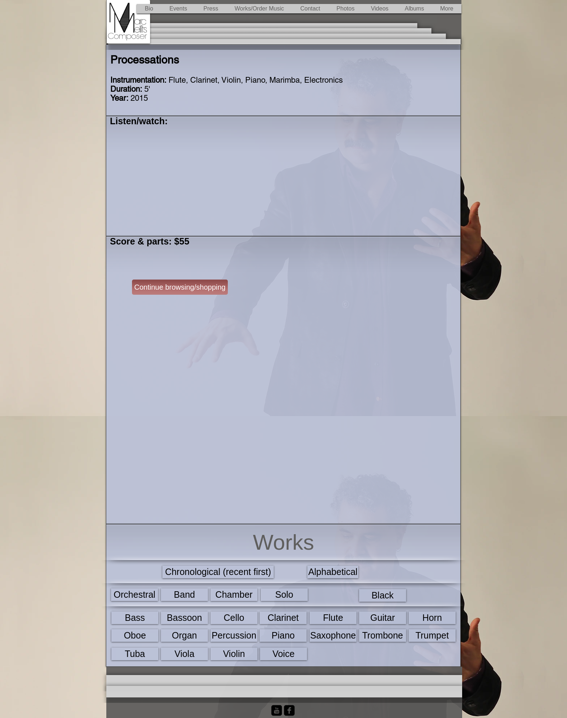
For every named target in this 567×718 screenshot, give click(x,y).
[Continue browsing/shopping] (180, 287)
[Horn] (432, 617)
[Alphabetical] (332, 572)
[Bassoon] (184, 617)
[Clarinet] (283, 617)
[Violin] (233, 654)
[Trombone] (382, 635)
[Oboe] (134, 635)
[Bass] (134, 617)
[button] (259, 8)
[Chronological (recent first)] (218, 572)
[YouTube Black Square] (276, 710)
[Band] (184, 594)
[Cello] (233, 617)
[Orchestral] (134, 594)
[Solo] (284, 594)
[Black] (382, 595)
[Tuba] (134, 654)
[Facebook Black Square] (289, 710)
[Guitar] (382, 617)
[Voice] (283, 654)
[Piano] (283, 635)
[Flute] (333, 617)
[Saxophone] (333, 635)
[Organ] (184, 635)
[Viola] (184, 654)
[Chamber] (233, 594)
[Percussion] (233, 635)
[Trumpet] (432, 635)
